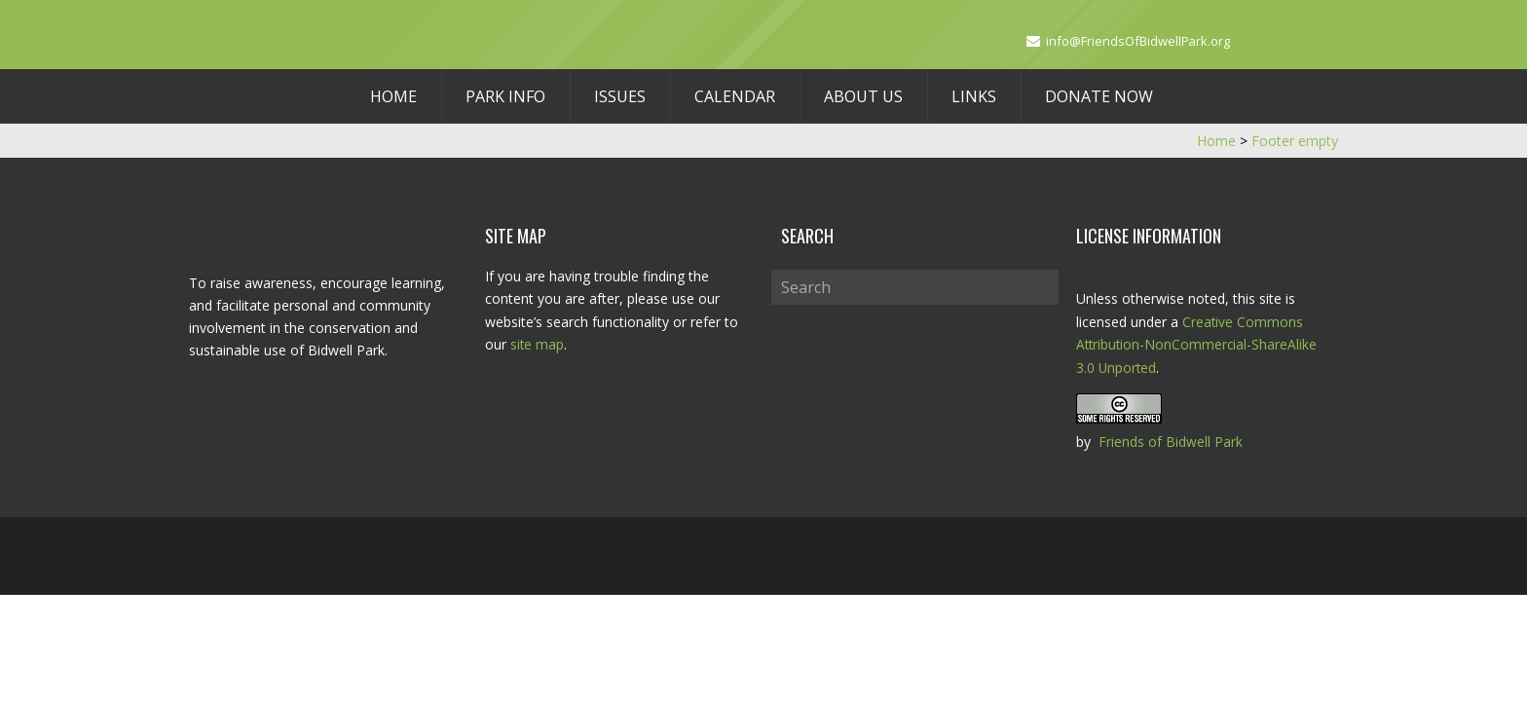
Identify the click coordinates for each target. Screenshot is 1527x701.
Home (393, 96)
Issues (620, 96)
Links (973, 96)
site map (537, 344)
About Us (863, 96)
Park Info (505, 96)
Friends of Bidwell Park (1171, 439)
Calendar (734, 96)
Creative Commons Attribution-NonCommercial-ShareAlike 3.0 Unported (1198, 344)
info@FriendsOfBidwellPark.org (1138, 41)
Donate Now (1099, 96)
